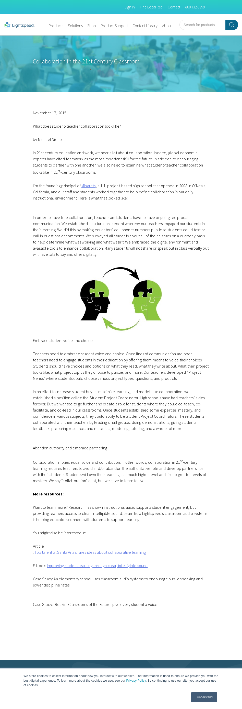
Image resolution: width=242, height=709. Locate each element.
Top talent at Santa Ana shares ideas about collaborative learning (90, 552)
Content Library (145, 25)
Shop (91, 25)
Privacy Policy (136, 680)
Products (56, 25)
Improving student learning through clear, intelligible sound (97, 565)
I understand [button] (204, 697)
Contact (174, 7)
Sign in (130, 7)
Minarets (88, 185)
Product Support (114, 25)
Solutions (75, 25)
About (167, 25)
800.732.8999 (195, 7)
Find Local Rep (151, 7)
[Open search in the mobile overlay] (208, 25)
